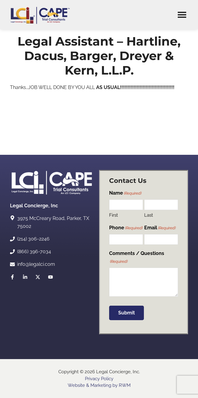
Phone (126, 228)
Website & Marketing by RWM (99, 385)
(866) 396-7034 (34, 251)
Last (148, 215)
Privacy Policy (99, 378)
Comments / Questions (136, 257)
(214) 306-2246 (33, 239)
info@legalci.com (36, 264)
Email (160, 228)
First (113, 215)
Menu (182, 14)
